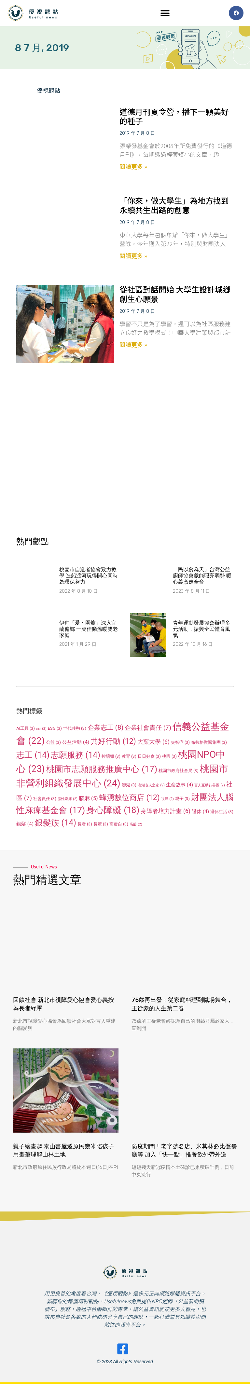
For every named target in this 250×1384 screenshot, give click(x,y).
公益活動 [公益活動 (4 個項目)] (75, 742)
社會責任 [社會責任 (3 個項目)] (44, 798)
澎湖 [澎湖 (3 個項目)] (129, 784)
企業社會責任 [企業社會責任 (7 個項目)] (148, 727)
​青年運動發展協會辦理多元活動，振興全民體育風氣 (201, 629)
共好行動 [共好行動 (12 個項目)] (113, 741)
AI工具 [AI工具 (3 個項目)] (25, 728)
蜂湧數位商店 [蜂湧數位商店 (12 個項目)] (129, 797)
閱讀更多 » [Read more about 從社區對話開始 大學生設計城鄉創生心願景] (133, 344)
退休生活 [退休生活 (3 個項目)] (221, 811)
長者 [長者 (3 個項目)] (84, 824)
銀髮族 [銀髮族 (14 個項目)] (55, 822)
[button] (165, 13)
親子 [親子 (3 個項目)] (182, 798)
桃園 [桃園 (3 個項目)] (169, 756)
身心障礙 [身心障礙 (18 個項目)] (112, 810)
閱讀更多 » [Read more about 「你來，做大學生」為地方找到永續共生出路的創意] (133, 255)
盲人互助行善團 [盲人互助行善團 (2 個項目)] (209, 785)
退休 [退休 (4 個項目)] (200, 811)
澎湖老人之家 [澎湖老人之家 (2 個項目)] (151, 785)
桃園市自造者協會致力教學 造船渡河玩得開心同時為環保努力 (88, 575)
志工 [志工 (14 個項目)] (32, 755)
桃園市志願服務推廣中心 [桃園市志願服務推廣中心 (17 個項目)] (101, 769)
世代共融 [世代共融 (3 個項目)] (74, 728)
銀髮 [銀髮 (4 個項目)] (25, 824)
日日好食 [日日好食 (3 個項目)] (149, 756)
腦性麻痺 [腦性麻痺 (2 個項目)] (67, 799)
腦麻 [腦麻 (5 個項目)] (88, 798)
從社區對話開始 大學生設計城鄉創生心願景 (174, 294)
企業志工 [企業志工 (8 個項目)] (105, 727)
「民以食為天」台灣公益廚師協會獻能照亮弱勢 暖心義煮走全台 (202, 575)
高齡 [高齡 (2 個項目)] (136, 824)
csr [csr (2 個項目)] (41, 729)
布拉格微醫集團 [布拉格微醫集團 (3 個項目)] (209, 742)
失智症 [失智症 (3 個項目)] (180, 742)
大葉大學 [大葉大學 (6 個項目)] (153, 741)
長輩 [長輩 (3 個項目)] (100, 824)
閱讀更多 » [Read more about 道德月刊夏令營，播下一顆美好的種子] (133, 166)
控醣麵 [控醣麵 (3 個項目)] (111, 756)
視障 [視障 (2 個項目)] (167, 799)
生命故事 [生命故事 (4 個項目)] (179, 785)
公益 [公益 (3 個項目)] (53, 742)
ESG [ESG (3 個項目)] (55, 728)
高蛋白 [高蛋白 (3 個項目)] (118, 824)
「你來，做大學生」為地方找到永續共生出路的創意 (174, 205)
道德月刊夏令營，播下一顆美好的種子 (174, 116)
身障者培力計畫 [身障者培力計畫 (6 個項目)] (165, 811)
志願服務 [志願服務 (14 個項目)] (75, 755)
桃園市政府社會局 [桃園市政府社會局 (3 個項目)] (179, 770)
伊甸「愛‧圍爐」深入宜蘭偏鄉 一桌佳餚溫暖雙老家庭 (88, 629)
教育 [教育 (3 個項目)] (129, 756)
